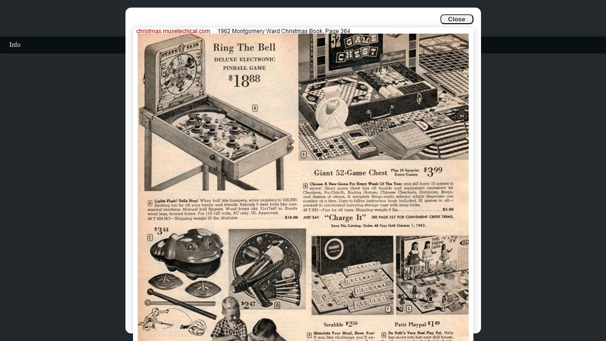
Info (14, 44)
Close (456, 19)
